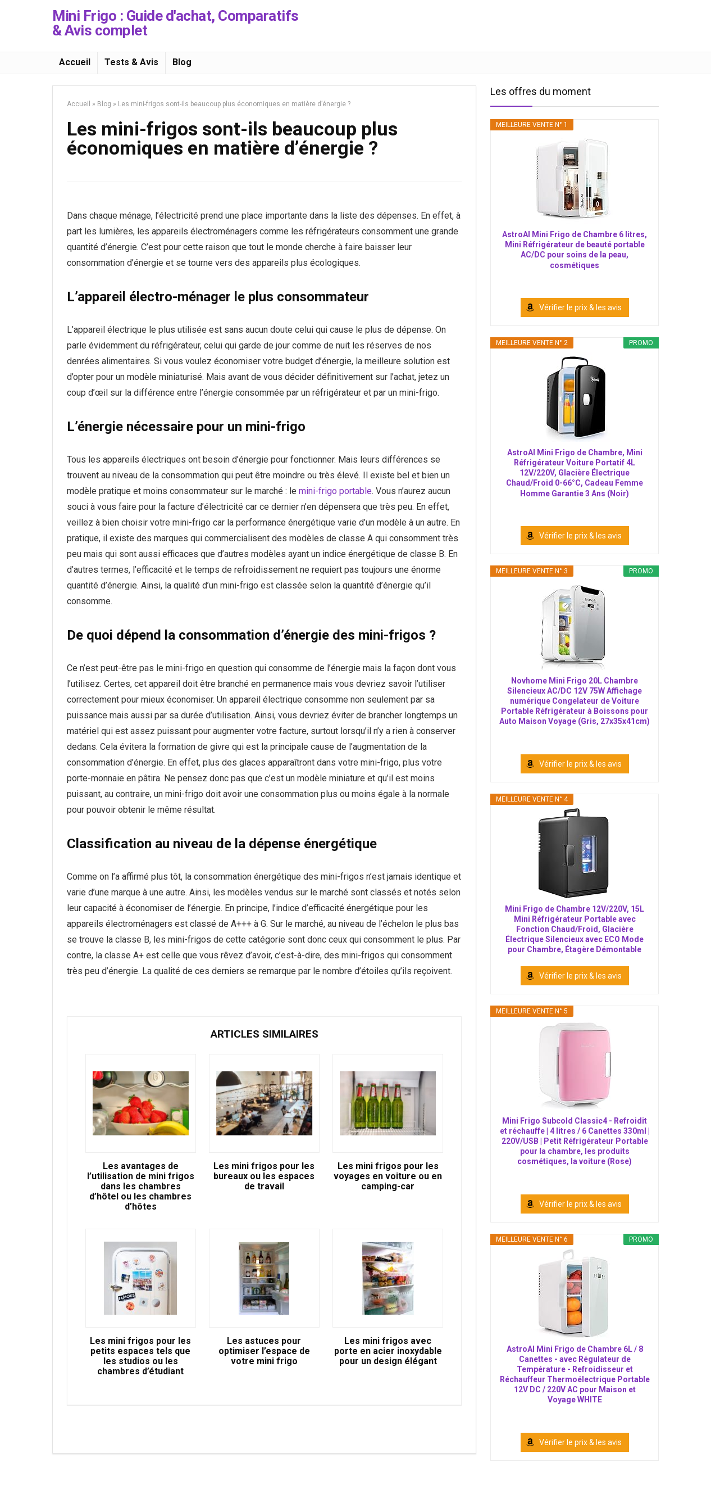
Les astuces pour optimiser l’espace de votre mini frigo (264, 1351)
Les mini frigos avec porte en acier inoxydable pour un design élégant (388, 1351)
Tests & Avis (131, 62)
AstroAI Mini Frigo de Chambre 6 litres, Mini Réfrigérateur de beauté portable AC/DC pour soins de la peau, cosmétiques (574, 250)
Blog (182, 62)
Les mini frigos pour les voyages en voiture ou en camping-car (388, 1176)
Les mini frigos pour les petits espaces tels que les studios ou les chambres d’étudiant (140, 1356)
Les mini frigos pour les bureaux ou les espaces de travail (264, 1176)
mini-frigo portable (335, 491)
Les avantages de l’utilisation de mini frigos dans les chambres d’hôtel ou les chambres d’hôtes (140, 1186)
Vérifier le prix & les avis (580, 307)
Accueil (74, 62)
